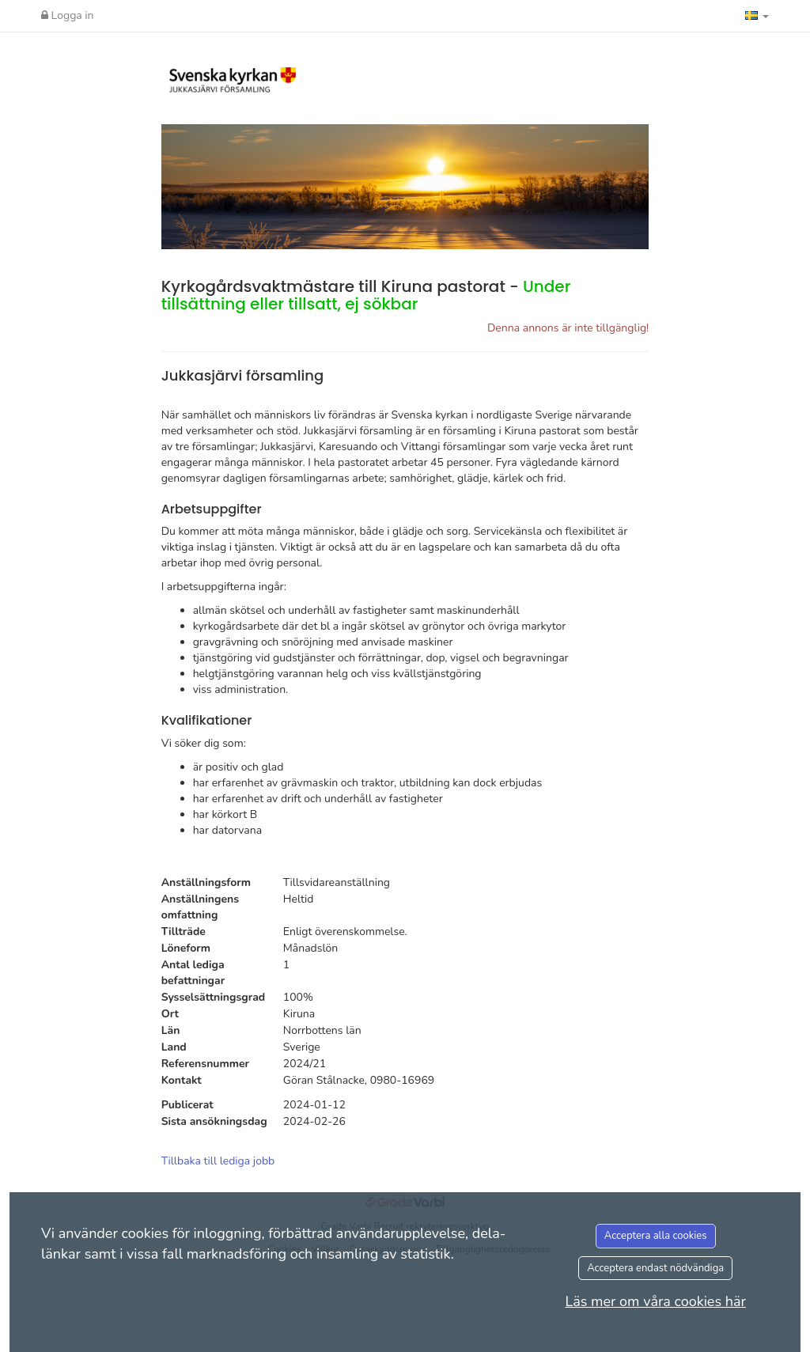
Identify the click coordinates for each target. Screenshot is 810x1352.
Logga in (67, 15)
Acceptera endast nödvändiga (655, 1268)
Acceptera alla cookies (655, 1236)
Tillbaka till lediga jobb (218, 1160)
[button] (757, 16)
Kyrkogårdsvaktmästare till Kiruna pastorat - (366, 295)
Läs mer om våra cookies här (655, 1301)
